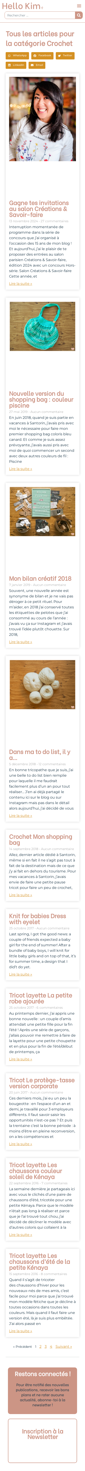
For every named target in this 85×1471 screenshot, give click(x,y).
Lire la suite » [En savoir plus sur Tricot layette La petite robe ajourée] (20, 1059)
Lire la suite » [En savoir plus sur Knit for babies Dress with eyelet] (20, 974)
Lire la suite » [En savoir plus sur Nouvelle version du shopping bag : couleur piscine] (20, 469)
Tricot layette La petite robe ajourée (40, 997)
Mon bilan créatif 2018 (40, 578)
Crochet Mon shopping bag (40, 839)
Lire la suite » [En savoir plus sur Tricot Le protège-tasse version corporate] (20, 1144)
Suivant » (64, 1346)
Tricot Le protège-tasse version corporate (42, 1082)
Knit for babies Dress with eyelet (37, 918)
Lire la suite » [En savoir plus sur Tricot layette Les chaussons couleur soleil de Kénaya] (20, 1235)
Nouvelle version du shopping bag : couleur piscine (41, 399)
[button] (79, 5)
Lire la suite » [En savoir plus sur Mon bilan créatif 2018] (20, 642)
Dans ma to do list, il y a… (39, 754)
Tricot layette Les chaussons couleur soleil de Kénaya (35, 1170)
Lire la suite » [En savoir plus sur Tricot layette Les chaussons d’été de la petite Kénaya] (20, 1331)
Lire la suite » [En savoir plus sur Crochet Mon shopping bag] (20, 895)
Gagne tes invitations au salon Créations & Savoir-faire (39, 208)
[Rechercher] (79, 15)
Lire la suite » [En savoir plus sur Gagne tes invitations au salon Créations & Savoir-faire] (20, 283)
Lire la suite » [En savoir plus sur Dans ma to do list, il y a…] (20, 815)
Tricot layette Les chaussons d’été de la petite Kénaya (39, 1261)
